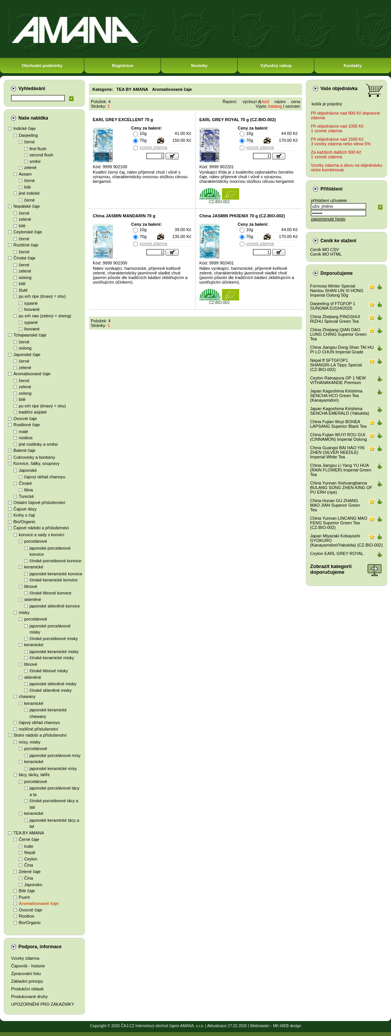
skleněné (32, 599)
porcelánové (35, 541)
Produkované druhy (29, 996)
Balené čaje (24, 450)
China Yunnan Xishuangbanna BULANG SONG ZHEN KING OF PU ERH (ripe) (341, 487)
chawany (27, 696)
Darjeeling (28, 135)
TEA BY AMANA (28, 833)
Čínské (25, 483)
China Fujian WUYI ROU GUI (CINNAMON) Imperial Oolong (338, 437)
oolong (25, 277)
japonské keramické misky (54, 651)
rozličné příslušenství (38, 729)
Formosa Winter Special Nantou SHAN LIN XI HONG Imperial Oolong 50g (336, 290)
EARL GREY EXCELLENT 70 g (123, 119)
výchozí (250, 101)
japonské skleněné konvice (55, 606)
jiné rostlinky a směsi (38, 444)
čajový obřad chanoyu (44, 476)
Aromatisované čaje (32, 373)
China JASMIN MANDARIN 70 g (124, 215)
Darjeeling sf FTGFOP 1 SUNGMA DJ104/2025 (332, 305)
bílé (27, 187)
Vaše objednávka (339, 88)
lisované (31, 309)
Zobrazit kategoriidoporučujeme (331, 569)
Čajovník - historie (28, 966)
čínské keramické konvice (53, 580)
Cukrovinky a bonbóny (34, 457)
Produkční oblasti (27, 989)
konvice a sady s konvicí (41, 534)
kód (265, 101)
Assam (25, 174)
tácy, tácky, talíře (34, 774)
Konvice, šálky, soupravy (36, 463)
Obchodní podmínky (42, 65)
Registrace (122, 65)
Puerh (24, 897)
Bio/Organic (24, 521)
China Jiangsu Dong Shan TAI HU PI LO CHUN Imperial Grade (342, 349)
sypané (31, 303)
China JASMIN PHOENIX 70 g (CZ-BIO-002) (242, 215)
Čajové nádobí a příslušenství (41, 527)
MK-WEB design (287, 1026)
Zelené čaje (30, 871)
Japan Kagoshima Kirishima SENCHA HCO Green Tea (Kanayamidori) (336, 395)
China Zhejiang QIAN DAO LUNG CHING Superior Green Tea (338, 334)
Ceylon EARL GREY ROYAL (336, 553)
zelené (30, 167)
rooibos (26, 437)
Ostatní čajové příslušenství (39, 502)
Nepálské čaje (26, 206)
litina (28, 490)
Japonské (28, 470)
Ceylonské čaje (27, 232)
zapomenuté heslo (328, 219)
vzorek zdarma (153, 147)
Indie (28, 846)
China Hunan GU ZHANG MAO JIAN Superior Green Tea (335, 505)
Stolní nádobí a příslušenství (40, 735)
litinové (30, 586)
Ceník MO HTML (326, 254)
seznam (292, 106)
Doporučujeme (336, 273)
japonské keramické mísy (53, 768)
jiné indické (29, 193)
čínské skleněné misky (51, 690)
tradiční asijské (33, 412)
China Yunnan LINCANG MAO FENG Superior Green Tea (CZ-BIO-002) (338, 523)
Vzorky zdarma (25, 958)
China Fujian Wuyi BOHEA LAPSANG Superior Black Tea (338, 424)
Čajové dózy (25, 509)
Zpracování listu (26, 973)
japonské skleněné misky (53, 683)
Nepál (29, 852)
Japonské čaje (26, 354)
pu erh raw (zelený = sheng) (45, 316)
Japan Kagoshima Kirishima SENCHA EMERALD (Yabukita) (339, 410)
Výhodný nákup (276, 65)
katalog (275, 106)
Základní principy (27, 981)
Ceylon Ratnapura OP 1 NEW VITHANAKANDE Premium (338, 380)
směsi (35, 161)
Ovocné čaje (25, 418)
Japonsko (33, 884)
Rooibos (26, 916)
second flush (41, 155)
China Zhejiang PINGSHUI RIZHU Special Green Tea (335, 318)
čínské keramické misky (52, 657)
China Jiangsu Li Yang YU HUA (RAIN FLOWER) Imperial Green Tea (340, 470)
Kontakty (352, 65)
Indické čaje (24, 128)
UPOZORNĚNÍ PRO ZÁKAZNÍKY (42, 1004)
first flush (38, 148)
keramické (33, 567)
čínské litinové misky (49, 670)
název (280, 101)
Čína (28, 865)
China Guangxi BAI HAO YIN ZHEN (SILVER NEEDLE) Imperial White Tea (337, 452)
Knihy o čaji (24, 515)
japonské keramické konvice (56, 573)
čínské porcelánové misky (54, 638)
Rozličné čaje (25, 245)
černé (29, 142)
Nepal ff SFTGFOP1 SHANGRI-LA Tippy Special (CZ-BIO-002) (336, 365)
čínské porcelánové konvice (55, 560)
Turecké (26, 496)
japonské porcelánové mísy (55, 755)
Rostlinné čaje (26, 424)
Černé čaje (29, 839)
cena (295, 101)
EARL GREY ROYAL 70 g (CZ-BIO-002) (237, 119)
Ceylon (30, 859)
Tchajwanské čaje (29, 335)
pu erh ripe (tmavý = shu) (42, 296)
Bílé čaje (27, 890)
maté (23, 431)
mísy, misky (30, 742)
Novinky (199, 65)
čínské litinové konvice (50, 593)
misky (24, 612)
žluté (23, 290)
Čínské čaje (24, 258)
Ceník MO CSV (324, 249)
